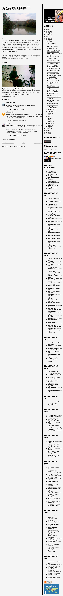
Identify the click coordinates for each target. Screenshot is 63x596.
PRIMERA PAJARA (52, 103)
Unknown (8, 112)
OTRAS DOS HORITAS (53, 73)
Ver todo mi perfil (56, 158)
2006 (47, 132)
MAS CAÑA (50, 95)
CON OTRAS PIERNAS (54, 50)
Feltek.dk (50, 179)
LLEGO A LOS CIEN (53, 80)
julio (49, 114)
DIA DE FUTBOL (52, 65)
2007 (47, 130)
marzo (49, 121)
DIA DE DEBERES (52, 92)
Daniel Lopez (9, 102)
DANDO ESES (51, 85)
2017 (47, 29)
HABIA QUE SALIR (52, 90)
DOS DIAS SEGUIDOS (53, 70)
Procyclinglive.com (53, 174)
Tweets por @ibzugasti (50, 149)
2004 (47, 133)
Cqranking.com (52, 178)
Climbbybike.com (52, 187)
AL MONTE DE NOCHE (54, 68)
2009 (47, 127)
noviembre (51, 45)
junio (49, 116)
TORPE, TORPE (51, 58)
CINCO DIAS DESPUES (54, 56)
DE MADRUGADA (52, 78)
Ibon (7, 123)
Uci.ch (49, 175)
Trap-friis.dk (51, 184)
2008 (47, 128)
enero (49, 125)
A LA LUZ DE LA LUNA (53, 60)
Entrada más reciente (8, 143)
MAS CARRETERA (52, 67)
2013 (47, 36)
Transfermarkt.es (52, 188)
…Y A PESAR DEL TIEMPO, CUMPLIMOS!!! (52, 106)
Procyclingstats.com (53, 177)
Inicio (23, 143)
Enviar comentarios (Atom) (17, 146)
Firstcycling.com (52, 181)
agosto (50, 113)
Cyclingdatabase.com (53, 182)
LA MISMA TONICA (52, 46)
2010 (47, 41)
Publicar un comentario (8, 139)
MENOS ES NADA (52, 72)
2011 (47, 40)
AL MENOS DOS (52, 48)
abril (49, 120)
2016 (47, 31)
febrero (50, 123)
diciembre (50, 43)
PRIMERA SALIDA (52, 93)
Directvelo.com (52, 172)
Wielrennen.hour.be (53, 185)
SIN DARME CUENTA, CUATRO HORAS (16, 8)
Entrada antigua (38, 143)
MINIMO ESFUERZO (53, 52)
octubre (50, 109)
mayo (49, 118)
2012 (47, 38)
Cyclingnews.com (52, 171)
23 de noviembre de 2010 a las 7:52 (16, 109)
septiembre (51, 111)
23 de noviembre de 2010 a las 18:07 (16, 135)
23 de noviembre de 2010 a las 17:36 (16, 120)
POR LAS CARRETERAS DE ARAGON (54, 76)
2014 (47, 34)
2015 (47, 33)
